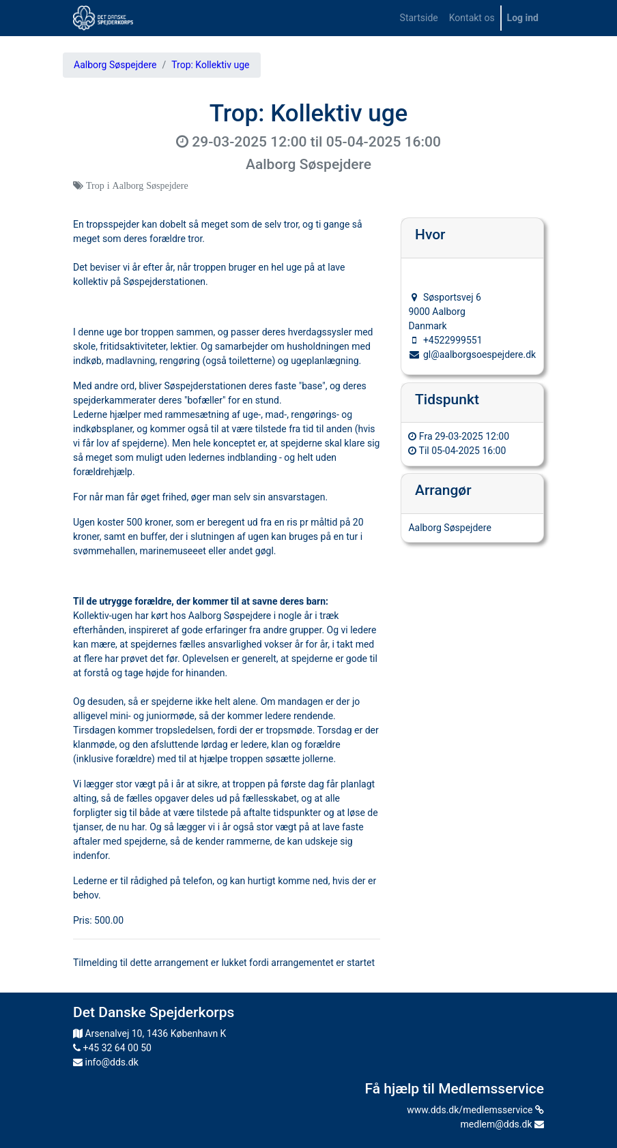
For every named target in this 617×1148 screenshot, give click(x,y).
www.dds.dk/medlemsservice (475, 1109)
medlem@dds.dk (502, 1124)
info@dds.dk (106, 1062)
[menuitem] (419, 18)
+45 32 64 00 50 (112, 1047)
